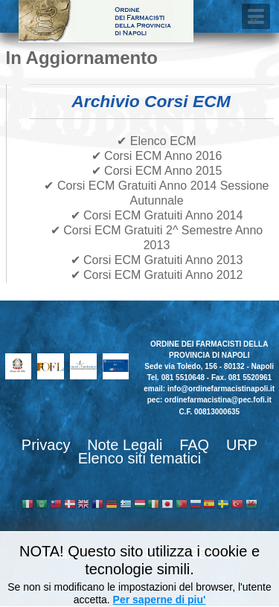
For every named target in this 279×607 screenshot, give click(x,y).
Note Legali (124, 445)
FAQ (194, 445)
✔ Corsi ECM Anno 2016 (157, 156)
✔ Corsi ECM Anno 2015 (157, 170)
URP (241, 445)
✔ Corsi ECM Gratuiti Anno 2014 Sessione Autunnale (156, 193)
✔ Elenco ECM (156, 141)
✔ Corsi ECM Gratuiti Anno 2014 (157, 215)
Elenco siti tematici (140, 458)
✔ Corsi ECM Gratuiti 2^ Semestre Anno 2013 (157, 237)
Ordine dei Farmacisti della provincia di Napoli (106, 21)
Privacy (46, 445)
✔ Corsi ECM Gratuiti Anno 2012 (157, 275)
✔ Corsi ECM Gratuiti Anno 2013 (157, 260)
